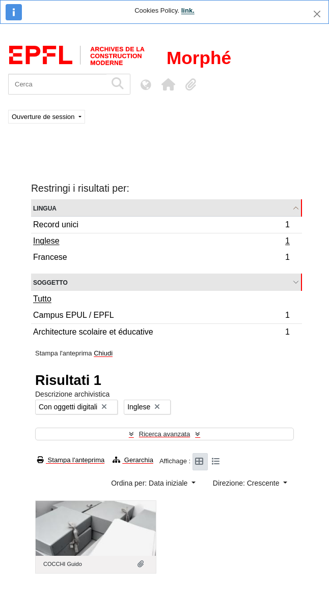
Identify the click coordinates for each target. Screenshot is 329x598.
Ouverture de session (44, 117)
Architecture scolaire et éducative (161, 333)
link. (188, 10)
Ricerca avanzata (164, 434)
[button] (168, 84)
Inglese (161, 242)
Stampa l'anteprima (70, 460)
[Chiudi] (317, 14)
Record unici (161, 226)
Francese (161, 258)
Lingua (45, 208)
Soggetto (50, 282)
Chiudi (103, 353)
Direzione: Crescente (247, 483)
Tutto (42, 298)
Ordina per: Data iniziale (150, 483)
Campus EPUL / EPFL (161, 316)
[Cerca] (57, 84)
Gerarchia (133, 460)
